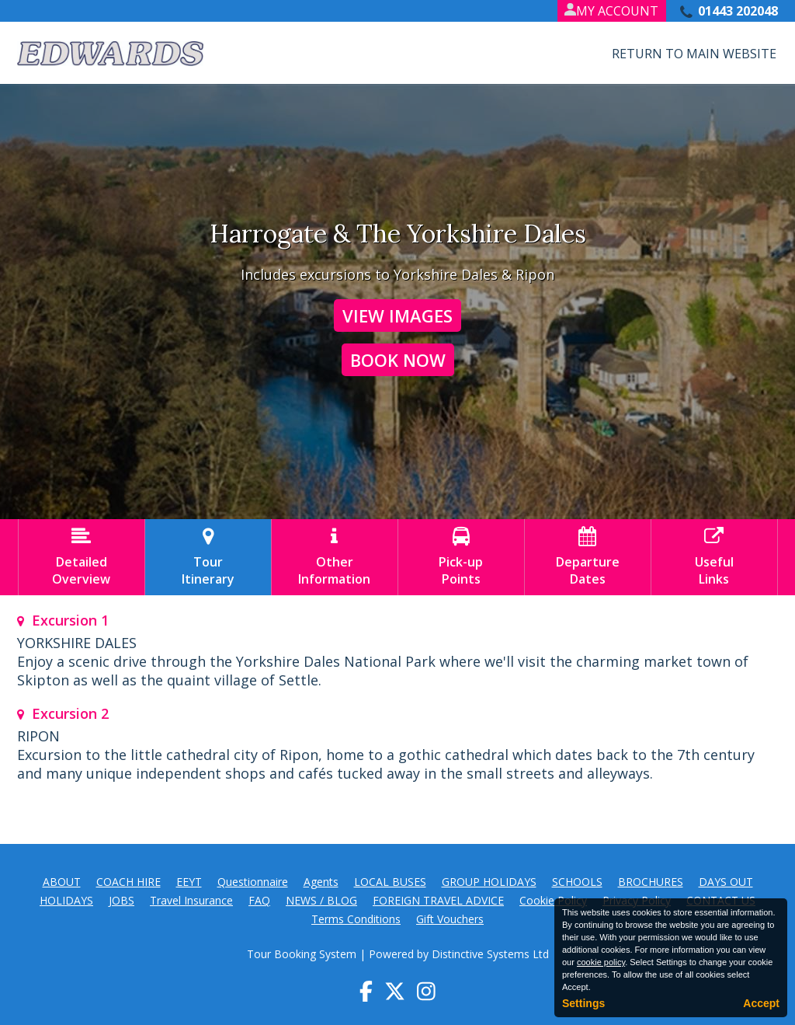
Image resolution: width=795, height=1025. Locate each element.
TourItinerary (208, 557)
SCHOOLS (577, 881)
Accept (761, 1003)
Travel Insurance (191, 900)
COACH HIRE (128, 881)
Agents (321, 881)
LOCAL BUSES (390, 881)
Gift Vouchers (450, 919)
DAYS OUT (726, 881)
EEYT (189, 881)
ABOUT (62, 881)
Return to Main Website (694, 53)
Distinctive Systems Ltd (490, 954)
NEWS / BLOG (321, 900)
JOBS (121, 900)
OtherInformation (335, 557)
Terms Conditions (356, 919)
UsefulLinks (714, 557)
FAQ (259, 900)
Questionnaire (252, 881)
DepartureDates (588, 557)
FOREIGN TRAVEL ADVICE (438, 900)
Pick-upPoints (461, 557)
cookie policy (601, 962)
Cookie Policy (553, 900)
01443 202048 (738, 10)
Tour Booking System (301, 954)
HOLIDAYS (66, 900)
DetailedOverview (81, 557)
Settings (583, 1003)
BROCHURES (650, 881)
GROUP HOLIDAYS (489, 881)
